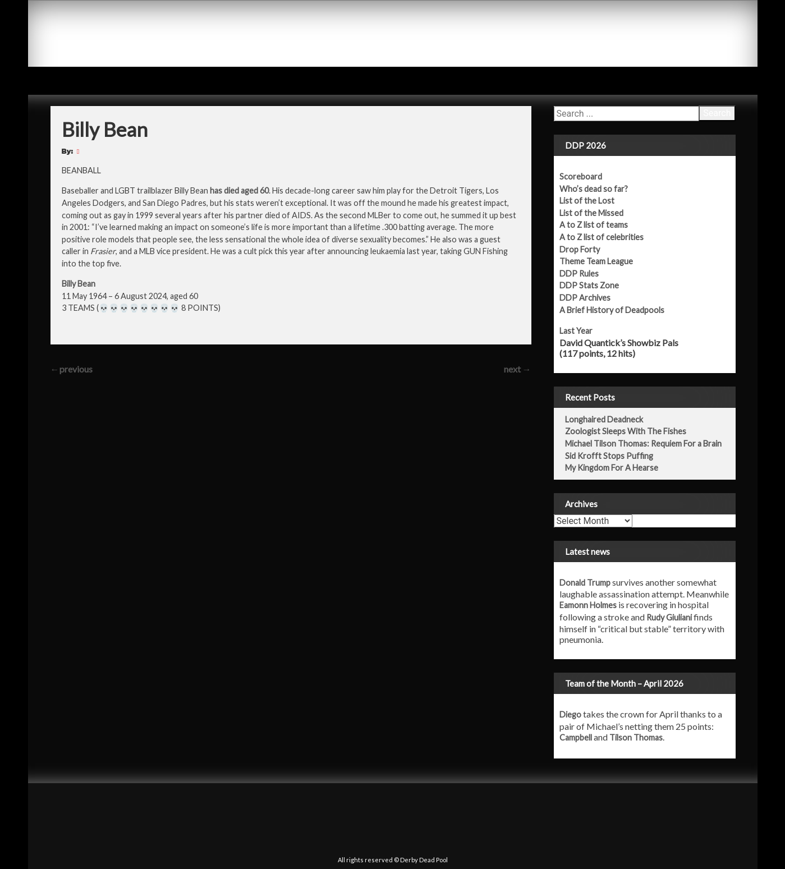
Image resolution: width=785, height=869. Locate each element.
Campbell (575, 737)
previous (72, 369)
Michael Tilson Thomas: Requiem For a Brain (643, 443)
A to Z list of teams (593, 224)
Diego (570, 714)
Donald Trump (584, 582)
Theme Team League (596, 261)
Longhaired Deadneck (604, 419)
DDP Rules (579, 273)
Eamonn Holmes (588, 605)
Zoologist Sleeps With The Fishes (625, 431)
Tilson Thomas (636, 737)
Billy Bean (78, 283)
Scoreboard (580, 176)
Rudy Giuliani (669, 617)
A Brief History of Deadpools (611, 310)
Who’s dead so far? (593, 189)
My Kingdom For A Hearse (611, 467)
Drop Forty (579, 249)
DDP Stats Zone (589, 285)
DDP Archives (584, 297)
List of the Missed (591, 213)
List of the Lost (586, 200)
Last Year (576, 330)
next (517, 369)
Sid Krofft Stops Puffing (609, 456)
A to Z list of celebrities (601, 237)
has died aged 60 (239, 190)
